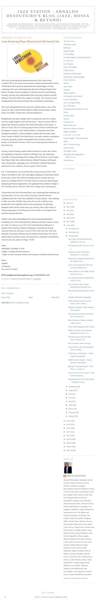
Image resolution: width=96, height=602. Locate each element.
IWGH (66, 83)
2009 (68, 443)
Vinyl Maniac (69, 160)
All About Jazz (69, 41)
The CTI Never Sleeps (72, 144)
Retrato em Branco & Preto (74, 128)
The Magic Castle (70, 151)
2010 (68, 439)
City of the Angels (70, 67)
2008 (68, 447)
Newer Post (5, 297)
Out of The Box (69, 106)
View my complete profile (76, 578)
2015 (68, 421)
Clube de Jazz (69, 70)
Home (31, 297)
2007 (68, 450)
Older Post (55, 297)
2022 (68, 203)
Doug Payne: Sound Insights (74, 77)
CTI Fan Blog (69, 54)
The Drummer (69, 148)
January (72, 416)
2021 (68, 207)
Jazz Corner (68, 86)
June (70, 398)
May (70, 401)
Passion (66, 119)
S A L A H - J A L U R (72, 135)
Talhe (66, 141)
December (73, 228)
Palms (66, 112)
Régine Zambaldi (70, 132)
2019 (68, 214)
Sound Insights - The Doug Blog (75, 138)
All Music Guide (70, 44)
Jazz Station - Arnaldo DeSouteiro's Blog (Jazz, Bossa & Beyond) (48, 16)
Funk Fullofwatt (69, 80)
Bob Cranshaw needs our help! (79, 343)
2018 (68, 218)
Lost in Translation (70, 99)
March (71, 409)
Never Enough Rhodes (72, 103)
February (72, 412)
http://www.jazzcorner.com (51, 597)
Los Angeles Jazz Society (73, 96)
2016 (68, 225)
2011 (68, 435)
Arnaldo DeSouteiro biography (79, 297)
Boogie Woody (69, 51)
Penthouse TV (69, 122)
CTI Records (68, 61)
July (70, 394)
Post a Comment (7, 293)
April (71, 405)
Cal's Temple (68, 64)
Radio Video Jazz (70, 125)
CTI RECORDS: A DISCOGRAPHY (77, 57)
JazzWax (67, 90)
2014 (68, 424)
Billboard (67, 48)
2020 (68, 210)
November (73, 232)
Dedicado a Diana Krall (72, 74)
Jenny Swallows (69, 93)
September (73, 386)
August (71, 390)
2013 (68, 428)
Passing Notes (69, 115)
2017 (68, 221)
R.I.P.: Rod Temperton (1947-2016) (81, 327)
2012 (68, 432)
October (72, 236)
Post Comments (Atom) (20, 302)
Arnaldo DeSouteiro (76, 476)
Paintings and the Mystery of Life (76, 109)
